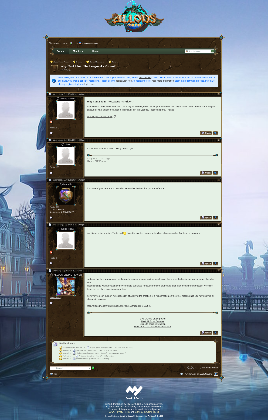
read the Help (145, 77)
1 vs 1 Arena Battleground (152, 318)
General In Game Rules (147, 412)
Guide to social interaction (152, 324)
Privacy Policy (123, 412)
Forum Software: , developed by (134, 416)
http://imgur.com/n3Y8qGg (100, 116)
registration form (124, 80)
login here (89, 84)
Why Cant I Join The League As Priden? (88, 66)
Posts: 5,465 (55, 297)
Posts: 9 (53, 127)
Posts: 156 (54, 167)
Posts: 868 (54, 207)
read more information (163, 80)
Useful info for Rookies (152, 321)
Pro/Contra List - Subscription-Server (152, 326)
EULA (111, 412)
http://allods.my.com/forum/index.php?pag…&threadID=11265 (117, 306)
